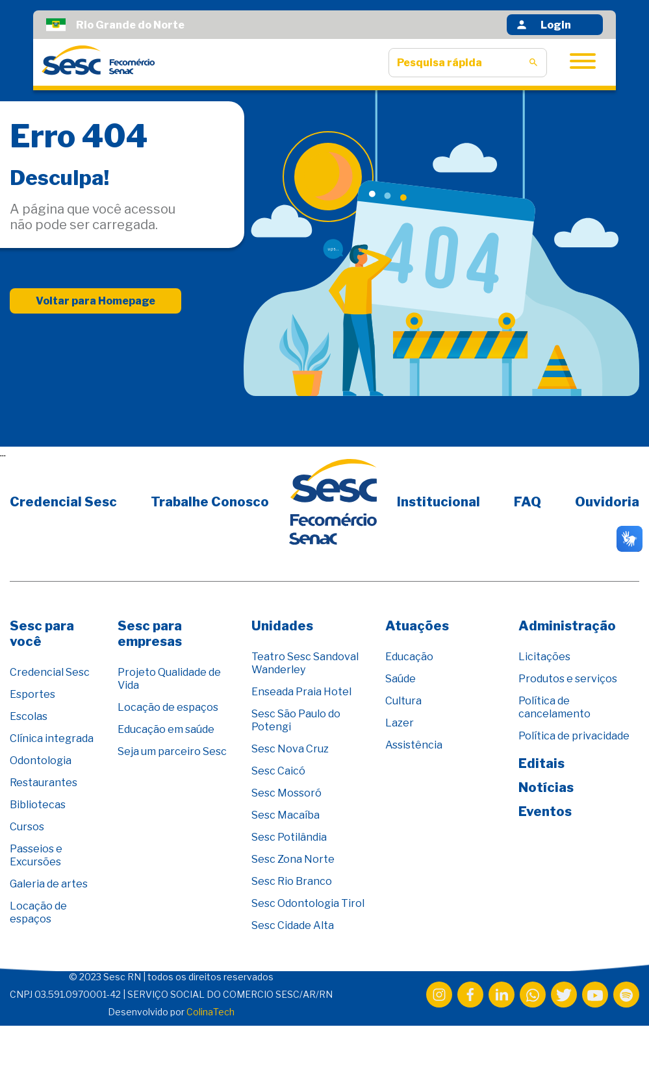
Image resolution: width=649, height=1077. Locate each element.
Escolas (28, 716)
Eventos (545, 811)
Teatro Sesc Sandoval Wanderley (305, 663)
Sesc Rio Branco (291, 881)
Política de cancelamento (554, 707)
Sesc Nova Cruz (290, 749)
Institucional (438, 502)
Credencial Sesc (63, 502)
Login (543, 24)
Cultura (403, 701)
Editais (541, 763)
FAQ (527, 502)
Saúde (400, 679)
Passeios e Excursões (36, 855)
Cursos (27, 827)
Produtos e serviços (567, 679)
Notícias (546, 787)
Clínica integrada (52, 738)
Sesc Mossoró (286, 793)
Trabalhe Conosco (210, 502)
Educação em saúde (166, 729)
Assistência (413, 745)
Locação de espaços (38, 912)
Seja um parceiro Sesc (172, 751)
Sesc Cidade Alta (292, 925)
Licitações (544, 656)
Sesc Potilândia (289, 837)
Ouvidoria (607, 502)
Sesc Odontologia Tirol (307, 903)
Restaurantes (43, 782)
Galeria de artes (49, 884)
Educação (409, 656)
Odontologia (40, 760)
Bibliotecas (38, 804)
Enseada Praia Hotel (301, 692)
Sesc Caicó (278, 771)
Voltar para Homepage (95, 301)
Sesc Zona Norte (293, 859)
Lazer (399, 723)
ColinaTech (210, 1011)
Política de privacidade (574, 736)
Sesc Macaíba (285, 815)
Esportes (32, 694)
